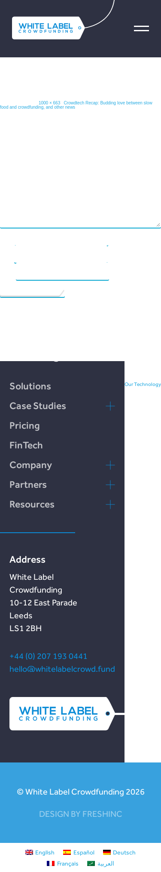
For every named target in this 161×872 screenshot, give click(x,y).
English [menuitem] (45, 852)
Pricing (24, 425)
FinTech (26, 445)
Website (7, 271)
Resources (32, 504)
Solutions (30, 386)
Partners (28, 484)
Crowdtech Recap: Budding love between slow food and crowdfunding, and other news (76, 105)
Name (7, 236)
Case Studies (37, 405)
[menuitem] (40, 851)
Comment (11, 167)
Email (6, 254)
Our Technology (143, 384)
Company (30, 464)
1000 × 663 (49, 103)
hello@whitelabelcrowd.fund (62, 668)
